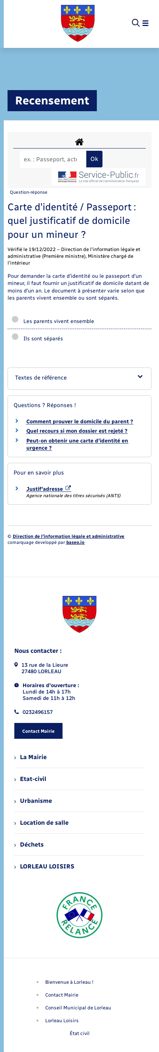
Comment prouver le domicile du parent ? (79, 421)
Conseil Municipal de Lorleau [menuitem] (78, 1008)
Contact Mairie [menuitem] (61, 995)
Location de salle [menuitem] (41, 822)
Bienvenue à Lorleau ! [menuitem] (69, 982)
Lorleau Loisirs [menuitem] (62, 1020)
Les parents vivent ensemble (52, 321)
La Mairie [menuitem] (30, 757)
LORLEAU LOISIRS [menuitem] (44, 866)
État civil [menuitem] (80, 1033)
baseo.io (75, 542)
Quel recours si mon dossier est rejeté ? (76, 431)
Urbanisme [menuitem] (33, 800)
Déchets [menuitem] (29, 844)
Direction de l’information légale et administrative (68, 536)
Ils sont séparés (37, 338)
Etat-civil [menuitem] (30, 778)
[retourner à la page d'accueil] (78, 23)
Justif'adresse (48, 489)
